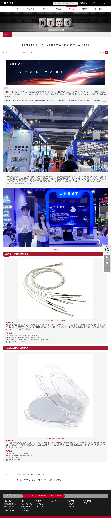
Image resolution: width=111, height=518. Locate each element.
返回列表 (104, 52)
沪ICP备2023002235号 (34, 516)
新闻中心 (71, 9)
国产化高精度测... (9, 506)
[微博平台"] (107, 516)
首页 (16, 9)
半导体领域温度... (9, 501)
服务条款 (87, 516)
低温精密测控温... (26, 499)
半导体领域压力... (9, 503)
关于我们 (58, 9)
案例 (44, 9)
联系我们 (85, 9)
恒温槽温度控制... (26, 503)
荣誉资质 (39, 501)
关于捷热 (39, 499)
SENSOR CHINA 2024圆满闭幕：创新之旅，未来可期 (44, 491)
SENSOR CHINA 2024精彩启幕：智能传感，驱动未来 (26, 475)
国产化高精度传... (9, 499)
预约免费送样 (98, 9)
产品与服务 (30, 9)
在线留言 (71, 501)
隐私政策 (94, 516)
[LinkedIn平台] (106, 516)
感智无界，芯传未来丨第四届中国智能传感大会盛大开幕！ (89, 475)
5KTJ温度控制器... (26, 506)
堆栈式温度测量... (26, 501)
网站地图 (101, 516)
